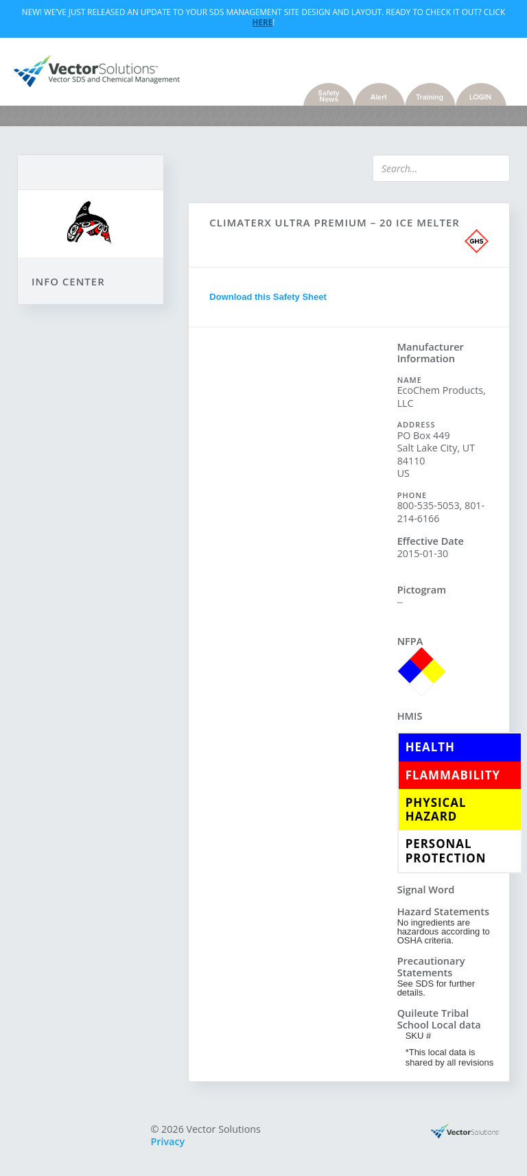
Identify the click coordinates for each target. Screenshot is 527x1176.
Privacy (168, 1141)
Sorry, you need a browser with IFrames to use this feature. (293, 550)
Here (263, 21)
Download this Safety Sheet (267, 297)
